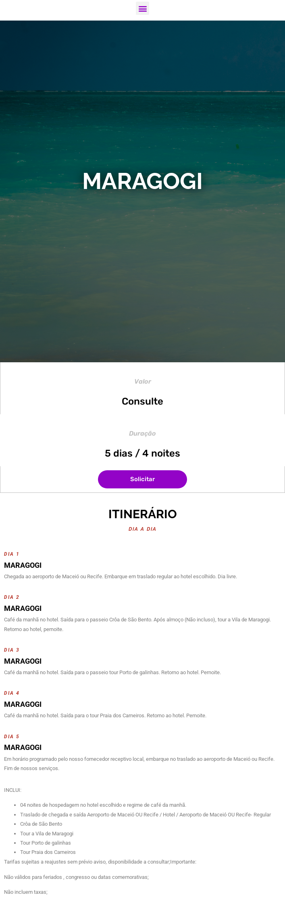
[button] (142, 8)
